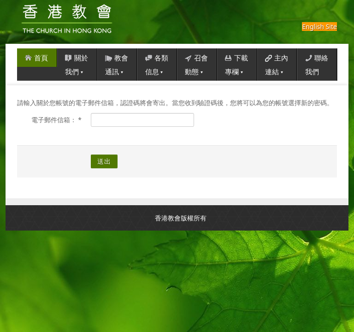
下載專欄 (236, 63)
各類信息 (156, 63)
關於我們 (76, 63)
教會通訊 (116, 63)
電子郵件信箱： (56, 119)
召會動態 (196, 63)
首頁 (36, 56)
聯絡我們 (316, 63)
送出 (104, 161)
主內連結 (276, 63)
